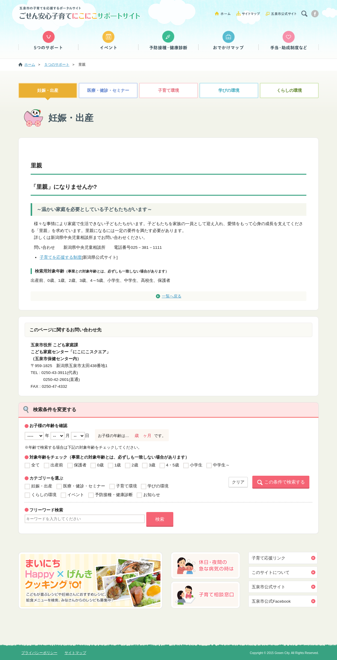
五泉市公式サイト (281, 13)
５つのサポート (48, 40)
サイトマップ (250, 13)
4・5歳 (172, 465)
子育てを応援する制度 (61, 257)
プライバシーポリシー (39, 653)
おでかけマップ (229, 40)
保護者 (80, 465)
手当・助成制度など (289, 40)
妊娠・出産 (47, 90)
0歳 (100, 465)
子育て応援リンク (268, 558)
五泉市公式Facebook (271, 601)
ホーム (225, 13)
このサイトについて (271, 572)
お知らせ (151, 495)
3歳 (152, 465)
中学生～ (221, 465)
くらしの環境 (289, 90)
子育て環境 (168, 90)
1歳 (117, 465)
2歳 (135, 465)
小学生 (196, 465)
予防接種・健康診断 (168, 40)
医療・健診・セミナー (108, 90)
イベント (108, 40)
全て (35, 465)
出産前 (56, 465)
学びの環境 (228, 90)
